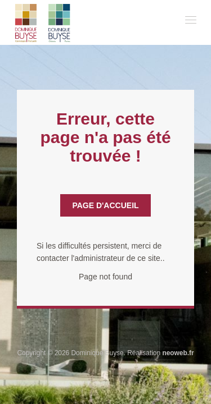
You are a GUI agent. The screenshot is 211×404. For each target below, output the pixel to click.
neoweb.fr (178, 353)
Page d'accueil (105, 205)
